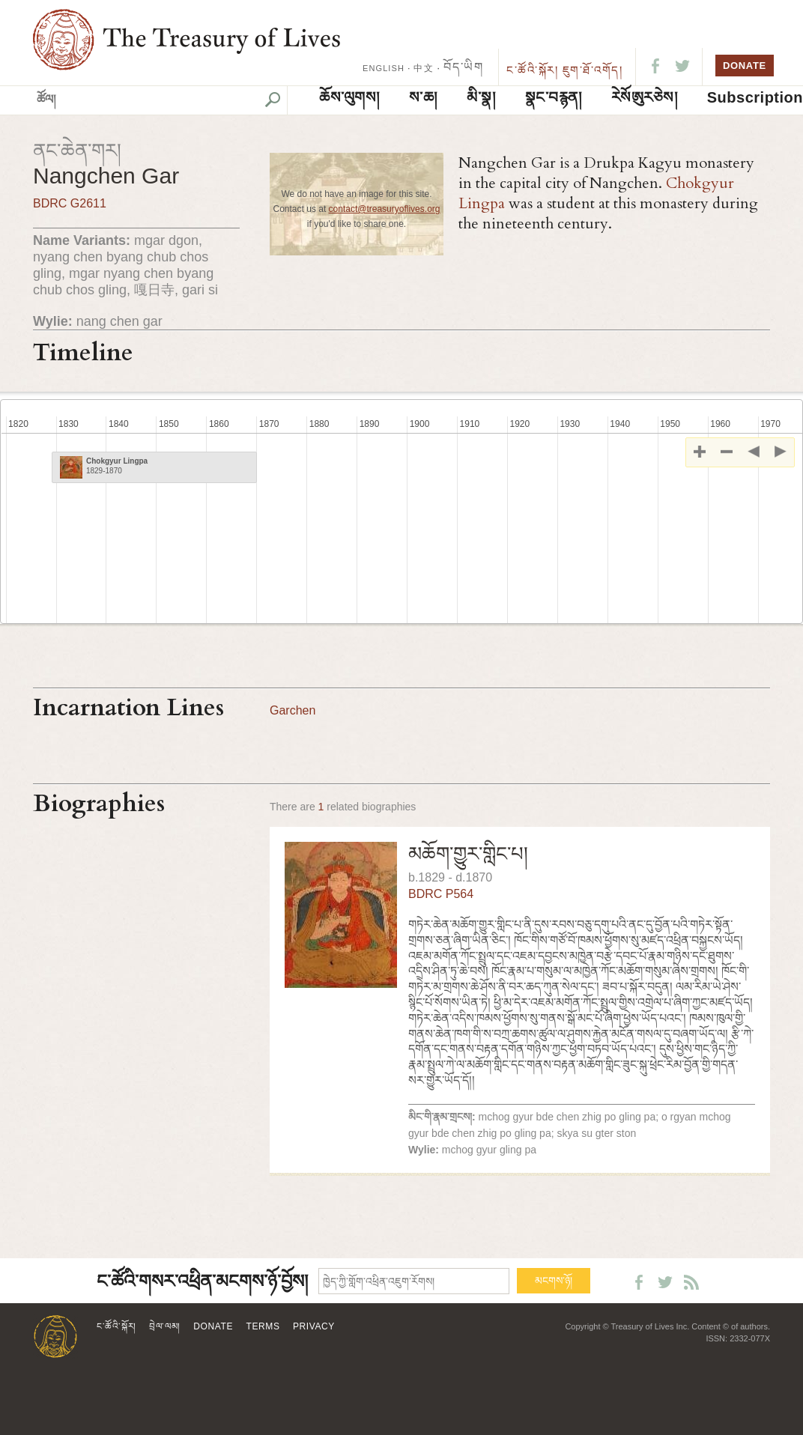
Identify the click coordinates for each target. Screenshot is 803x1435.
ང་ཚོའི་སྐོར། (532, 70)
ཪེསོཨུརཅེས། (644, 97)
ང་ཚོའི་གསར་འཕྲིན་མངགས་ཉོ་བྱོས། (202, 1281)
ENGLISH (383, 68)
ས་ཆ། (423, 97)
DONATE (744, 65)
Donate (213, 1326)
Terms (263, 1326)
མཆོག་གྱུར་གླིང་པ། (468, 854)
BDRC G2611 (69, 203)
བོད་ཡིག (463, 67)
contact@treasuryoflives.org (384, 209)
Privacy (314, 1326)
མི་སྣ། (481, 97)
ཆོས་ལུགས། (349, 97)
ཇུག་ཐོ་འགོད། (593, 70)
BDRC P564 (440, 894)
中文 (423, 68)
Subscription (755, 97)
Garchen (292, 710)
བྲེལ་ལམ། (165, 1326)
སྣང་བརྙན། (553, 97)
